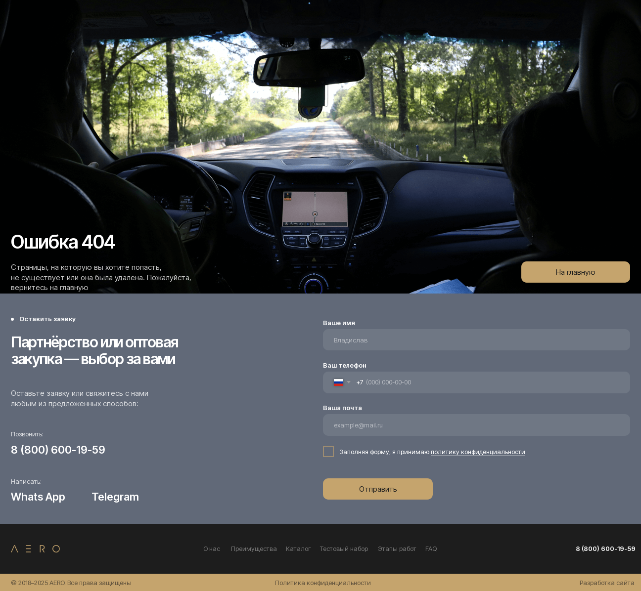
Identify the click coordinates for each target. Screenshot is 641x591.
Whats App (38, 496)
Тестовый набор (344, 548)
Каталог (298, 548)
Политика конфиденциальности (323, 583)
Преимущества (254, 548)
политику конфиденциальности (478, 452)
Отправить (378, 489)
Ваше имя (339, 323)
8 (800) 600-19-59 (58, 449)
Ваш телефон (344, 365)
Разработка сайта (607, 583)
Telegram (115, 496)
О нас (211, 548)
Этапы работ (397, 548)
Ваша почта (342, 408)
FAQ (431, 548)
